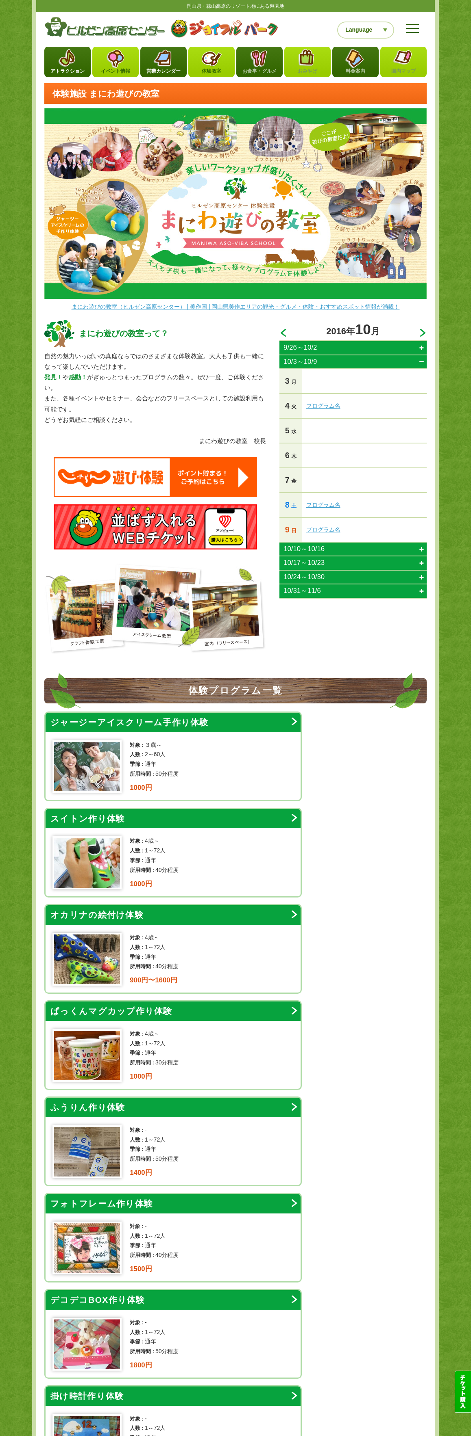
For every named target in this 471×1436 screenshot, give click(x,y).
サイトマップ (116, 1364)
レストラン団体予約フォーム (378, 1394)
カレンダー (284, 1262)
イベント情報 (115, 74)
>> (423, 335)
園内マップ (403, 74)
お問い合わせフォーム (238, 1320)
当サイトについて (74, 1364)
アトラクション (67, 74)
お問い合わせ (153, 1364)
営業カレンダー (163, 74)
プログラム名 (323, 408)
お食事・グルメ (259, 74)
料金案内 (355, 74)
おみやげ (307, 74)
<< (282, 335)
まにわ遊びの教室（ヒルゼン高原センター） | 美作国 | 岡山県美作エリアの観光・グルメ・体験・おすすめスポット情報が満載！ (236, 309)
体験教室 (211, 74)
